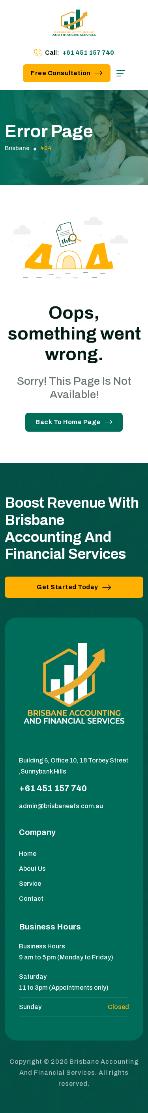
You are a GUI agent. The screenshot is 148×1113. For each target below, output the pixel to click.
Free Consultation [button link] (67, 73)
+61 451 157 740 (53, 788)
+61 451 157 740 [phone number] (88, 52)
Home (27, 853)
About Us (32, 868)
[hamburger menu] (120, 73)
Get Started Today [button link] (74, 587)
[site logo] (74, 25)
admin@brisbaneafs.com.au (61, 806)
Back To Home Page (74, 422)
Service (30, 883)
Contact (31, 898)
